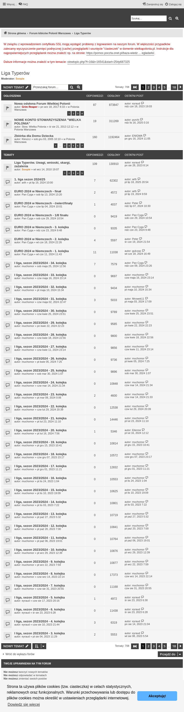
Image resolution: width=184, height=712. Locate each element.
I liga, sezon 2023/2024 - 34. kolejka (40, 263)
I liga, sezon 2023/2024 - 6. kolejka (39, 609)
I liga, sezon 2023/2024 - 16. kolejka (40, 478)
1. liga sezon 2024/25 (29, 179)
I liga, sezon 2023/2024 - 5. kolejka (39, 597)
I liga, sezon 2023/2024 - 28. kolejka (40, 334)
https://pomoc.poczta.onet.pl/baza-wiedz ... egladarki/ (120, 53)
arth (24, 182)
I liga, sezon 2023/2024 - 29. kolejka (40, 322)
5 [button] (164, 87)
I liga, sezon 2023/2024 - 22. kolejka (40, 406)
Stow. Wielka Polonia (34, 126)
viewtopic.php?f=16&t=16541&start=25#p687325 (98, 62)
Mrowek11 (138, 298)
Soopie (20, 78)
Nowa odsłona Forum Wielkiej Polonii (42, 103)
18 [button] (174, 87)
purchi (135, 119)
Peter (135, 203)
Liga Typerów (15, 73)
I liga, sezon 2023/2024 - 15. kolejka (40, 490)
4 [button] (159, 87)
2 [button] (148, 87)
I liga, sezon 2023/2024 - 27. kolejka (40, 346)
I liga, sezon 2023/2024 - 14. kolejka (40, 502)
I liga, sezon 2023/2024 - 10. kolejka (40, 549)
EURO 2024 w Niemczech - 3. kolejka (41, 227)
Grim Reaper (29, 106)
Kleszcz (26, 139)
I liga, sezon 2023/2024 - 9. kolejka (39, 561)
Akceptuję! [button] (157, 696)
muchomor (28, 266)
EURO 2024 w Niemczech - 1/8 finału (41, 215)
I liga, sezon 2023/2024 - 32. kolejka (40, 287)
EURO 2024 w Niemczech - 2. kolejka (41, 239)
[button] (135, 87)
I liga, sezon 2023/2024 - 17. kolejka (40, 466)
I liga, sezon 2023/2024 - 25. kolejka (40, 370)
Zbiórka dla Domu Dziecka (33, 136)
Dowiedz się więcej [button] (24, 704)
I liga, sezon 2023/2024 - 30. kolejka (40, 311)
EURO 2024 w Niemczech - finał (37, 191)
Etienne (136, 430)
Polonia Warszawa (25, 129)
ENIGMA (137, 135)
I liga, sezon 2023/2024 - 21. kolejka (40, 418)
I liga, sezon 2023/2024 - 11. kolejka (40, 537)
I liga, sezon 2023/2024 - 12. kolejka (40, 526)
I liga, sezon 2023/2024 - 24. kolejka (40, 382)
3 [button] (154, 87)
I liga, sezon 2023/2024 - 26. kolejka (40, 358)
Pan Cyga (27, 194)
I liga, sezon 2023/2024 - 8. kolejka (39, 573)
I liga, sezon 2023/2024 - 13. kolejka (40, 514)
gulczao (136, 250)
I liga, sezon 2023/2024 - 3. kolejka (39, 633)
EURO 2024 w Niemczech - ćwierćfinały (43, 203)
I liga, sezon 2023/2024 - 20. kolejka (40, 430)
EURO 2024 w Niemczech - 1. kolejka (41, 251)
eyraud (136, 103)
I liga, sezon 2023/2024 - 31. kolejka (40, 299)
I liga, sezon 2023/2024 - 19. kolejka (40, 442)
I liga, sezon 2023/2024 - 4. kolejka (39, 621)
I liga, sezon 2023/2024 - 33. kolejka (40, 275)
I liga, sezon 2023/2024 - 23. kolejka (40, 394)
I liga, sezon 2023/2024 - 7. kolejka (39, 585)
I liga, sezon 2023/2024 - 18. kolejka (40, 454)
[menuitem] (23, 4)
